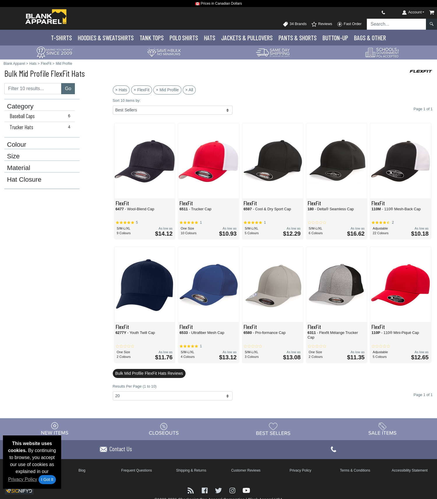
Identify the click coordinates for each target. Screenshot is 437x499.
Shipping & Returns (191, 470)
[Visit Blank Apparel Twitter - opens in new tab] (219, 490)
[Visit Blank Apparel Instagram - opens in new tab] (233, 490)
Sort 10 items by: (127, 100)
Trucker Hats (41, 127)
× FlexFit (141, 89)
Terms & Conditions (355, 470)
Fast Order (349, 24)
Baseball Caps (41, 116)
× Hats (121, 89)
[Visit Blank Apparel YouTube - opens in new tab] (246, 490)
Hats (209, 37)
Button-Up (335, 37)
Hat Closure (24, 179)
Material (18, 168)
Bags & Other (370, 37)
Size (13, 156)
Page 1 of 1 (423, 395)
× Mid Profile (167, 89)
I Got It (47, 479)
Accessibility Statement (410, 470)
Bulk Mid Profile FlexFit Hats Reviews (149, 373)
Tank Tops (152, 37)
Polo (184, 37)
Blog (81, 470)
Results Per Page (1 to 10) (135, 386)
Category (20, 106)
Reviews (321, 24)
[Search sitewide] (396, 24)
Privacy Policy (22, 479)
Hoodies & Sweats (106, 37)
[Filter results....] (32, 88)
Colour (16, 144)
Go (68, 88)
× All (189, 89)
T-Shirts (61, 37)
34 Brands (294, 24)
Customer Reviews (245, 470)
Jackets (247, 37)
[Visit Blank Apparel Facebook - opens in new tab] (205, 490)
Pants (298, 37)
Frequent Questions (136, 470)
